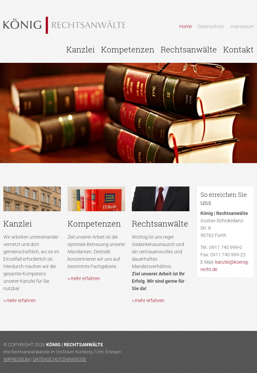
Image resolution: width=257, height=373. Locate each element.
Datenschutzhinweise (59, 359)
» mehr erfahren (19, 300)
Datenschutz (211, 26)
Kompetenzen (127, 49)
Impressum (242, 26)
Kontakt (238, 49)
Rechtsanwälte (189, 49)
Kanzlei (80, 49)
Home (185, 26)
